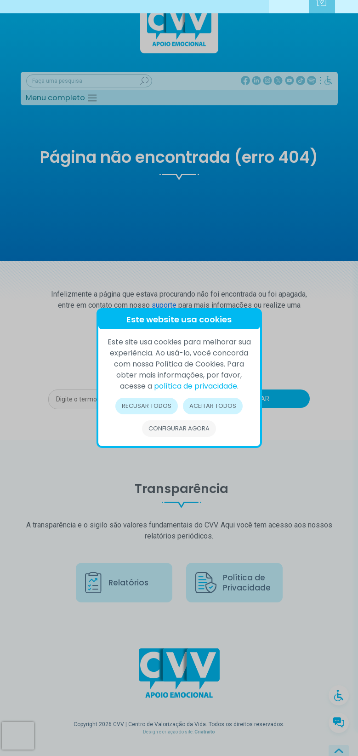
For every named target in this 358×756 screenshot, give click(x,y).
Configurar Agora (179, 428)
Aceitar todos (213, 405)
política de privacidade (195, 386)
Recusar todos (146, 405)
